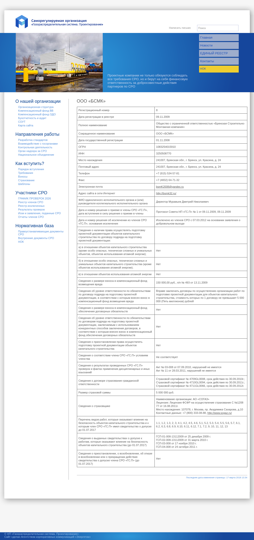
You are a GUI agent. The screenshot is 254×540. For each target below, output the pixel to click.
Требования (25, 172)
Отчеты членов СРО (31, 216)
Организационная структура (36, 106)
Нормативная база (35, 225)
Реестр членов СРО (30, 202)
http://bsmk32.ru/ (166, 193)
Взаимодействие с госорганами (38, 143)
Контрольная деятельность (35, 147)
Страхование (26, 180)
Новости (206, 45)
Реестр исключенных (31, 205)
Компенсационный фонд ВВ (35, 110)
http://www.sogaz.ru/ (219, 412)
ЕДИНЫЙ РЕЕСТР (214, 53)
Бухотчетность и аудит (32, 118)
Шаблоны (24, 183)
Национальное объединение (36, 154)
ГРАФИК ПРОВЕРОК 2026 (34, 198)
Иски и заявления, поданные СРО (39, 213)
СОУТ (22, 121)
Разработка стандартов (33, 139)
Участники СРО (32, 192)
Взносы (23, 176)
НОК (203, 68)
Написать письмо (180, 27)
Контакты (207, 61)
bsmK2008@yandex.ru (170, 186)
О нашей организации (38, 101)
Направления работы (37, 134)
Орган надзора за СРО (32, 151)
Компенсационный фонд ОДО (37, 114)
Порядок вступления (31, 169)
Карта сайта (25, 125)
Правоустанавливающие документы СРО (41, 233)
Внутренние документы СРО (36, 238)
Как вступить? (30, 163)
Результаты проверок (31, 209)
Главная (206, 37)
